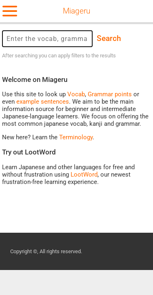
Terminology (76, 137)
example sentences (42, 101)
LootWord (84, 174)
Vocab (76, 94)
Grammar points (110, 94)
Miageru (76, 11)
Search (109, 38)
